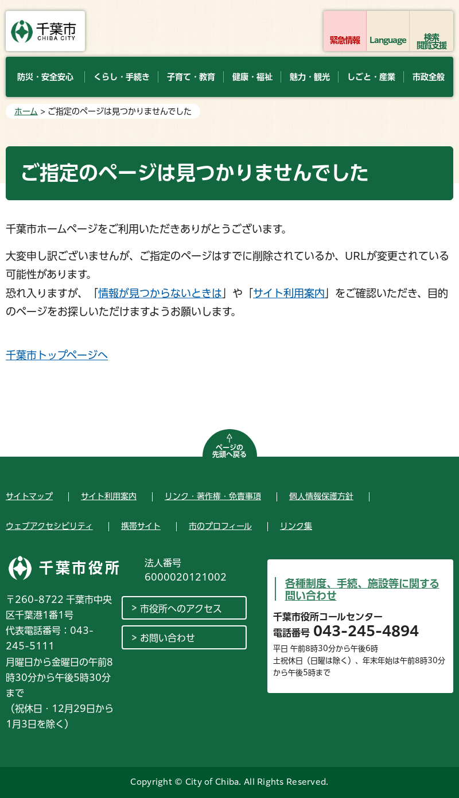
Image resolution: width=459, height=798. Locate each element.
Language (388, 40)
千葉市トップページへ (57, 355)
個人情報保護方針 (321, 496)
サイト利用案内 (289, 293)
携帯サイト (141, 526)
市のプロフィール (220, 526)
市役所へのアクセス (181, 608)
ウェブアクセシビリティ (49, 526)
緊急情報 (345, 40)
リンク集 (296, 526)
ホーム (26, 111)
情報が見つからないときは (160, 293)
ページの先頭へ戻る (229, 451)
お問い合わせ (167, 638)
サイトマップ (29, 496)
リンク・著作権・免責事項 (213, 496)
